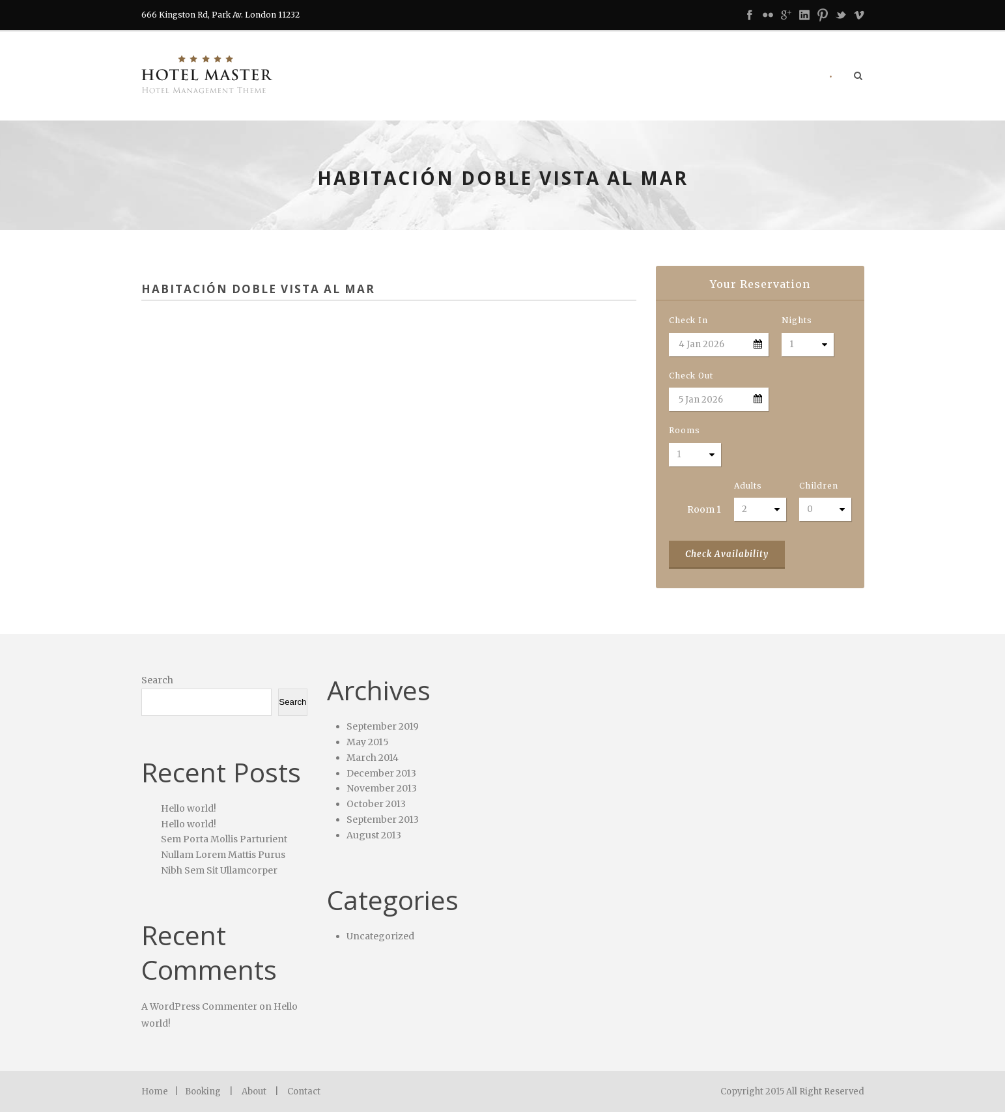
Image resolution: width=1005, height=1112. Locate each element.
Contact (303, 1091)
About (254, 1091)
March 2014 (373, 757)
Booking (203, 1091)
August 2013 (374, 835)
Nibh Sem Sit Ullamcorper (219, 870)
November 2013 (382, 788)
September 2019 (383, 726)
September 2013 (383, 819)
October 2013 (376, 804)
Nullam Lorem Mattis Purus (223, 855)
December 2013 (381, 773)
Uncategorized (380, 936)
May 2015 (368, 742)
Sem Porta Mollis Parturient (224, 839)
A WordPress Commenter (199, 1006)
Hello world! (188, 808)
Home (154, 1091)
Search (157, 680)
